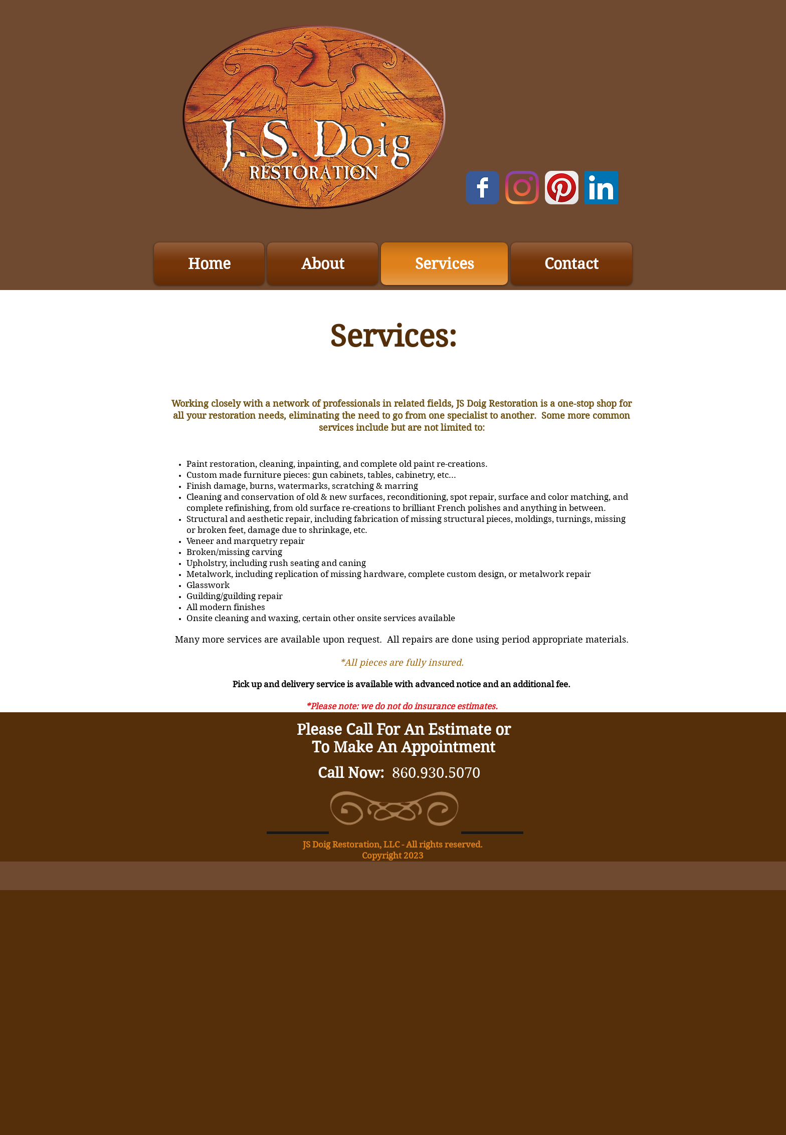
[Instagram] (522, 187)
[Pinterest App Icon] (561, 187)
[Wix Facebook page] (482, 187)
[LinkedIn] (601, 187)
